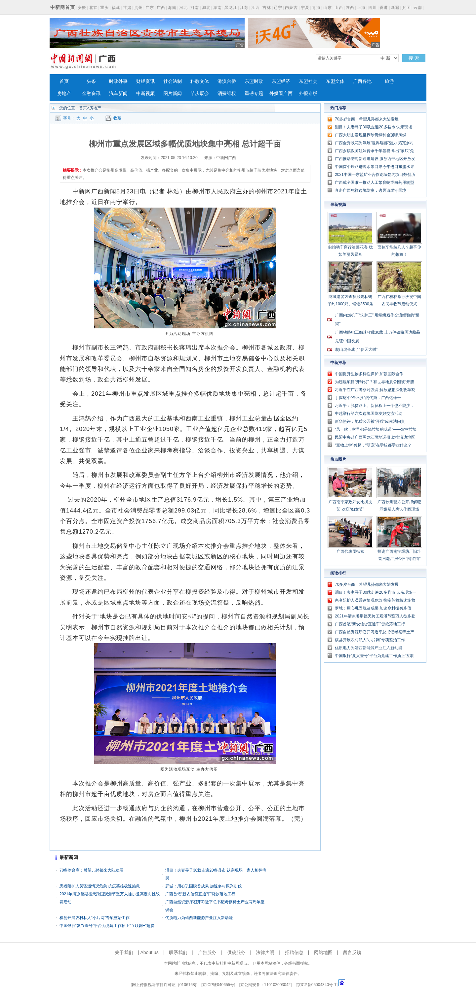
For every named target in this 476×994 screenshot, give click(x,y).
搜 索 (414, 58)
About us (149, 952)
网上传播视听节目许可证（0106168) (164, 984)
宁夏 (305, 7)
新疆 (395, 7)
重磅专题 (254, 93)
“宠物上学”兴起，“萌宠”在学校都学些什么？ (373, 445)
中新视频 (145, 93)
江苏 (244, 7)
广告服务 (207, 952)
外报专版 (308, 93)
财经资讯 (145, 81)
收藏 (117, 118)
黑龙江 (230, 7)
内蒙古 (291, 7)
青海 (316, 7)
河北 (183, 7)
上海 (361, 7)
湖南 (217, 7)
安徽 (82, 7)
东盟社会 (308, 81)
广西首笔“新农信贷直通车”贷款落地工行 (200, 894)
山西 (339, 7)
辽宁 (278, 7)
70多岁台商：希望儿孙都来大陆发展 (91, 870)
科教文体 (199, 81)
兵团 (406, 7)
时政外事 (118, 81)
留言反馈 (352, 952)
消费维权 (227, 93)
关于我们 (124, 952)
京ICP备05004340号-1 (317, 984)
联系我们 (178, 952)
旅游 (389, 81)
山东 (327, 7)
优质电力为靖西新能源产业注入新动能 (199, 917)
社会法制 (172, 81)
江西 (255, 7)
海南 (172, 7)
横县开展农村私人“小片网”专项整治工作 (95, 917)
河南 (194, 7)
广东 (149, 7)
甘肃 (127, 7)
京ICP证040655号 (218, 984)
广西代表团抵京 (350, 551)
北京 (93, 7)
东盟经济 (281, 81)
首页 (64, 81)
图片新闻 (172, 93)
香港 (383, 7)
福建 (116, 7)
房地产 (64, 93)
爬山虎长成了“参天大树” (356, 349)
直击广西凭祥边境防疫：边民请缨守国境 (370, 190)
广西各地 (362, 81)
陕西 (350, 7)
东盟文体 (335, 81)
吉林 (266, 7)
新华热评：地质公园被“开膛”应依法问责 (370, 421)
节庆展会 (199, 93)
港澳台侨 (227, 81)
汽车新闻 (118, 93)
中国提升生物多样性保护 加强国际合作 (369, 374)
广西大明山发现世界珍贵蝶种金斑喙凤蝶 (370, 135)
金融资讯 (91, 93)
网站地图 (323, 952)
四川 (372, 7)
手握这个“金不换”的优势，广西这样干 (368, 397)
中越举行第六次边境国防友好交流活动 (368, 413)
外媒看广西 (281, 93)
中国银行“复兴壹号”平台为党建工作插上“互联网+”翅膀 (107, 925)
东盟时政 (254, 81)
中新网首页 (62, 7)
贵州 (138, 7)
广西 (161, 7)
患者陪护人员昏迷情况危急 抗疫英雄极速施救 (100, 886)
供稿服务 (236, 952)
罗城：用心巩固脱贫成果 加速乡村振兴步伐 (203, 886)
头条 (91, 81)
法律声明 (265, 952)
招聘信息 (294, 952)
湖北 (206, 7)
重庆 (104, 7)
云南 (418, 7)
